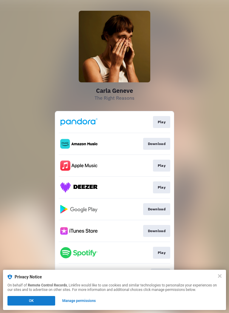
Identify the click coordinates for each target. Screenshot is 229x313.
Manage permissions (79, 301)
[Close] (220, 276)
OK (31, 301)
